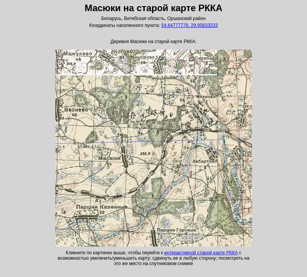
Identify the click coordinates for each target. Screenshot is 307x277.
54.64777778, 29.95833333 (189, 25)
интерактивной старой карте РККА (200, 252)
